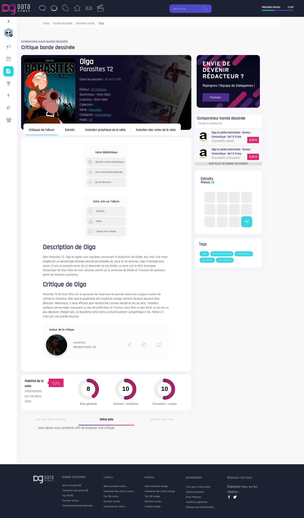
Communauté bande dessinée (77, 506)
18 (90, 120)
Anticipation (103, 115)
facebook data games (229, 498)
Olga (204, 254)
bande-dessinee (221, 254)
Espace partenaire (195, 492)
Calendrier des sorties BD (75, 490)
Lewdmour (79, 342)
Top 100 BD (67, 495)
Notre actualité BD (71, 485)
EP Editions (99, 89)
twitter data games (235, 498)
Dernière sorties (70, 500)
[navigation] (8, 20)
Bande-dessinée (74, 477)
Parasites (95, 110)
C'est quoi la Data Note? (198, 487)
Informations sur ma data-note (33, 396)
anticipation (244, 254)
